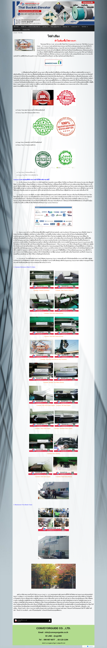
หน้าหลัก (15, 32)
